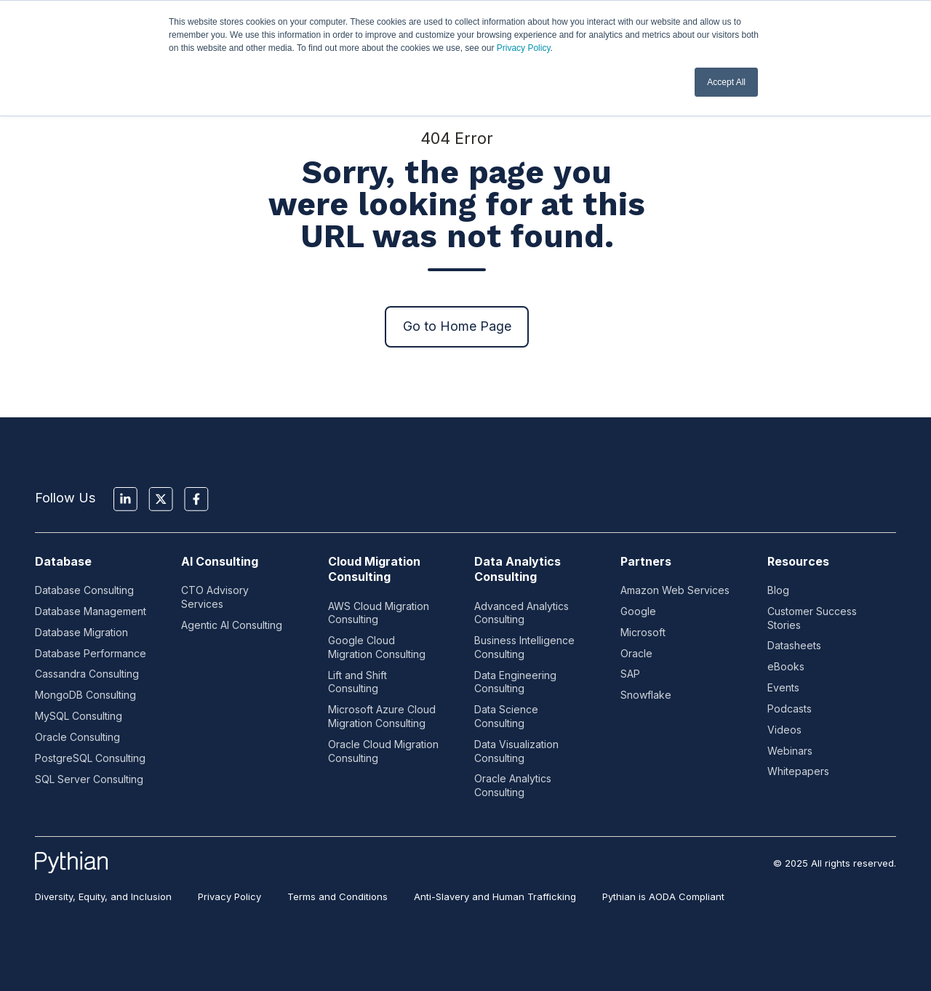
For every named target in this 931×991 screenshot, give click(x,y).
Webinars (789, 751)
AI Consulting (219, 561)
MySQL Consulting (78, 716)
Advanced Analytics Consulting (521, 613)
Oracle (636, 653)
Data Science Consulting (506, 716)
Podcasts (789, 708)
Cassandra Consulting (87, 673)
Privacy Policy (524, 48)
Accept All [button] (726, 82)
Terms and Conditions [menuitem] (337, 896)
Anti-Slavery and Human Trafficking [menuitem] (495, 896)
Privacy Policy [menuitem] (229, 896)
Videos (784, 729)
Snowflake (645, 695)
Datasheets (794, 645)
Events (783, 687)
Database (63, 561)
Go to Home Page (457, 326)
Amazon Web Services (675, 590)
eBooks (785, 666)
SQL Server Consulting (89, 779)
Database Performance (90, 653)
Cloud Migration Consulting (374, 569)
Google (638, 611)
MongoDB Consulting (85, 695)
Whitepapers (798, 771)
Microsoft (643, 632)
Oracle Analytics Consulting (512, 785)
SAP (630, 673)
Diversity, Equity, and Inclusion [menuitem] (103, 896)
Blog (778, 590)
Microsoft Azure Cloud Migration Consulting (382, 716)
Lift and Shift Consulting (357, 682)
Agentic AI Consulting (231, 625)
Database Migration (81, 632)
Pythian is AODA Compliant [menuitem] (663, 896)
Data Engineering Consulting (515, 682)
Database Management (90, 611)
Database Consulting (84, 590)
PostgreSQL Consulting (90, 758)
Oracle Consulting (77, 737)
